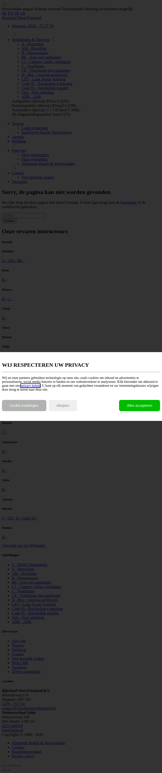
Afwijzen (63, 405)
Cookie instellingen (24, 405)
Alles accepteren (139, 405)
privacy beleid (30, 385)
